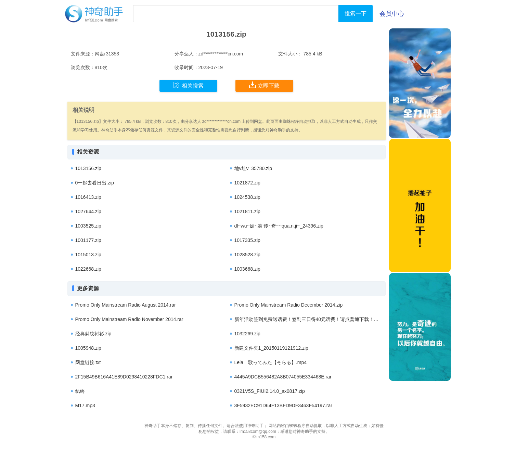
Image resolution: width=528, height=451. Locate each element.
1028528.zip (247, 254)
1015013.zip (88, 254)
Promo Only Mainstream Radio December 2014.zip (288, 305)
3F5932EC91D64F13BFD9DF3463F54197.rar (283, 405)
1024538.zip (247, 197)
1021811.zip (247, 211)
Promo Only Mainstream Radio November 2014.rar (129, 319)
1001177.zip (88, 240)
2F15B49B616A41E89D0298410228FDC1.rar (124, 376)
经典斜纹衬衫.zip (93, 333)
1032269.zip (247, 333)
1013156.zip (88, 168)
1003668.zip (247, 269)
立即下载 (264, 85)
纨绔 (80, 391)
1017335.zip (247, 240)
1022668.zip (88, 269)
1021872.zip (247, 182)
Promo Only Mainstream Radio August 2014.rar (125, 305)
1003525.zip (88, 226)
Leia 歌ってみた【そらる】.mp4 (270, 362)
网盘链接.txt (88, 362)
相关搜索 (188, 85)
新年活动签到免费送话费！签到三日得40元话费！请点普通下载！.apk (308, 319)
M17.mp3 (85, 405)
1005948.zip (88, 348)
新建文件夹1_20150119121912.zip (271, 348)
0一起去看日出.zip (94, 182)
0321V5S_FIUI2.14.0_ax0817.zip (269, 391)
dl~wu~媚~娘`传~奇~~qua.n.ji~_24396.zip (278, 226)
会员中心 (391, 13)
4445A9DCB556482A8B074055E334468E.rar (283, 376)
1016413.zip (88, 197)
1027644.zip (88, 211)
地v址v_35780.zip (253, 168)
